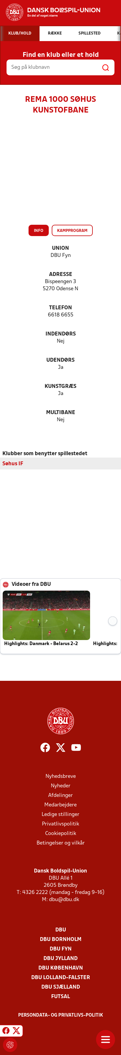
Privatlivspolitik (60, 824)
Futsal (60, 996)
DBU (60, 930)
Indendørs (60, 334)
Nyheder (60, 786)
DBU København (60, 968)
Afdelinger (60, 795)
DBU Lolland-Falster (60, 977)
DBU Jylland (60, 958)
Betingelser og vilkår (61, 843)
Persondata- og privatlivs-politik (60, 1015)
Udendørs (60, 360)
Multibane (60, 412)
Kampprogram (72, 231)
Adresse (60, 274)
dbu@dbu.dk (64, 899)
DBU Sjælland (60, 987)
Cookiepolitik (60, 833)
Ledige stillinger (60, 814)
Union (60, 248)
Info (38, 231)
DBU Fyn (61, 949)
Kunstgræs (60, 386)
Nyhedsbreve (60, 776)
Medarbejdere (60, 805)
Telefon (60, 307)
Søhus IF (12, 463)
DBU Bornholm (60, 939)
